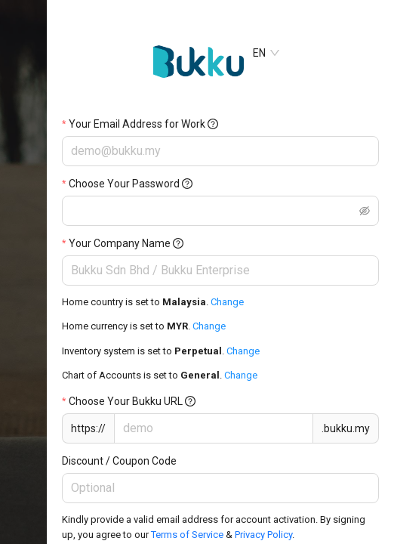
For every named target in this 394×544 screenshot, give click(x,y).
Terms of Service (188, 534)
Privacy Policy (263, 534)
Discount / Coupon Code (119, 461)
